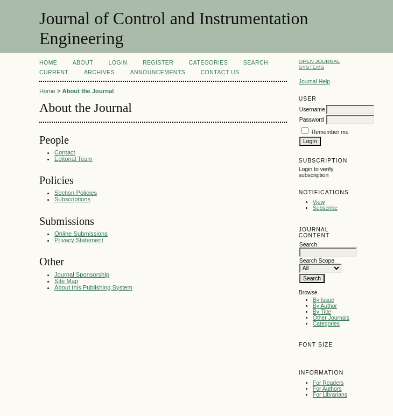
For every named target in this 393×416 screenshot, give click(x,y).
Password (311, 120)
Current (53, 72)
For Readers (328, 383)
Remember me (330, 132)
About (83, 63)
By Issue (323, 300)
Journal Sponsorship (81, 274)
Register (158, 63)
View (319, 202)
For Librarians (330, 395)
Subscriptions (72, 199)
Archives (99, 72)
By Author (325, 306)
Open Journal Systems (319, 64)
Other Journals (331, 318)
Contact (64, 152)
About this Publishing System (93, 287)
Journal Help (314, 81)
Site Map (66, 281)
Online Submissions (81, 233)
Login (118, 63)
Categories (326, 324)
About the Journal (88, 91)
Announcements (158, 72)
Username (312, 109)
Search (255, 63)
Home (48, 63)
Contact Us (220, 72)
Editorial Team (73, 159)
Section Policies (75, 192)
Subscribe (325, 208)
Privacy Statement (78, 240)
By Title (322, 312)
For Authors (327, 389)
